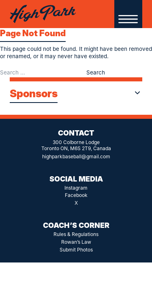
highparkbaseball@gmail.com (76, 156)
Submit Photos (76, 250)
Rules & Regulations (76, 234)
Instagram (76, 188)
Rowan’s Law (76, 242)
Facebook (76, 195)
